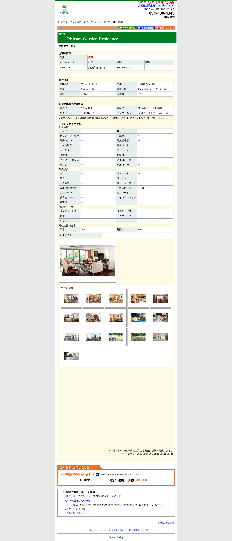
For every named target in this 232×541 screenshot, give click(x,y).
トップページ (91, 530)
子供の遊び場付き (75, 513)
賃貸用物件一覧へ (86, 22)
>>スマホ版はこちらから (76, 500)
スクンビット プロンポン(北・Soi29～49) (100, 496)
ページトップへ (166, 522)
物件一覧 (70, 496)
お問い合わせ (164, 27)
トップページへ (65, 22)
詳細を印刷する (127, 27)
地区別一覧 (105, 22)
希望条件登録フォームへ (146, 27)
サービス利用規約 (113, 530)
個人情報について (138, 530)
